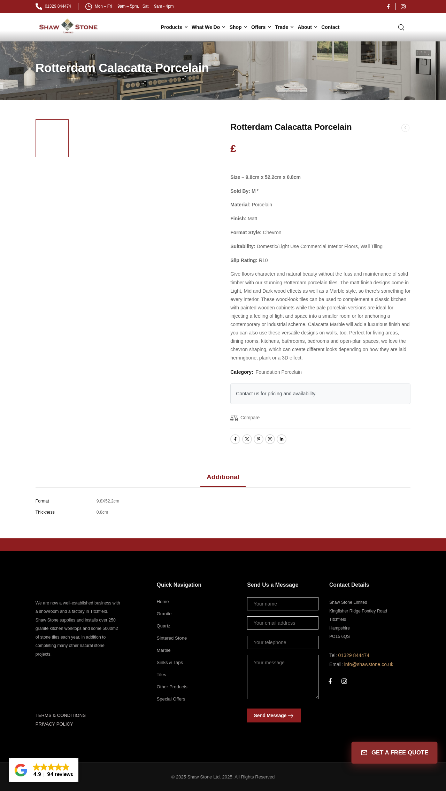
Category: (241, 372)
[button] (43, 770)
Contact (330, 27)
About (305, 27)
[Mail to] (53, 6)
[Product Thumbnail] (145, 204)
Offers (258, 27)
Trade (281, 27)
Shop (236, 27)
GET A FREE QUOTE (394, 753)
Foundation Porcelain (279, 372)
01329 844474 (354, 655)
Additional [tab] (223, 477)
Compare (250, 417)
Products (171, 27)
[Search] (402, 26)
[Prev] (405, 127)
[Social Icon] (388, 6)
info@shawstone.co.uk (368, 664)
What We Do (206, 27)
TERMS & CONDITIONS (61, 715)
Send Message (270, 715)
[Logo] (69, 26)
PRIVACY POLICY (54, 724)
